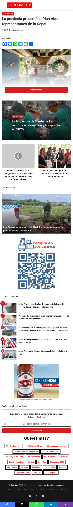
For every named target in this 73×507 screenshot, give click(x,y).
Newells (42, 489)
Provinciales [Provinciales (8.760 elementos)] (50, 467)
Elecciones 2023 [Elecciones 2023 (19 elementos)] (57, 462)
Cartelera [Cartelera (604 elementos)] (63, 457)
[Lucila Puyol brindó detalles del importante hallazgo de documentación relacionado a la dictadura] (9, 308)
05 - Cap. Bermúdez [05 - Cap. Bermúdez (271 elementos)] (50, 451)
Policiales (64, 489)
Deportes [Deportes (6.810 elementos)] (42, 462)
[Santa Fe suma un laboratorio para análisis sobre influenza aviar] (9, 355)
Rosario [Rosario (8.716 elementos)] (62, 467)
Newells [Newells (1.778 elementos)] (24, 467)
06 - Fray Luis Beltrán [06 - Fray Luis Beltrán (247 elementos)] (14, 457)
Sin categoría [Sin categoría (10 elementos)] (51, 473)
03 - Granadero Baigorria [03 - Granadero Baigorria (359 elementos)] (57, 446)
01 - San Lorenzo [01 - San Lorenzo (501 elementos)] (13, 446)
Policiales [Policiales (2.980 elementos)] (36, 467)
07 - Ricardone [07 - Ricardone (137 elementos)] (34, 457)
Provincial (25, 489)
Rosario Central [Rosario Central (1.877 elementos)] (22, 473)
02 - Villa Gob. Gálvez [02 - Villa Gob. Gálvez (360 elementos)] (33, 446)
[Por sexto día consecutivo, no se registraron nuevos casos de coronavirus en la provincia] (9, 320)
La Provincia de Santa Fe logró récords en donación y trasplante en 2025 (36, 125)
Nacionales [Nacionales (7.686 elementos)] (12, 467)
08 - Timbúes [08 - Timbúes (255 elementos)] (49, 457)
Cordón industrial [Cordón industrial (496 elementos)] (16, 462)
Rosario (8, 489)
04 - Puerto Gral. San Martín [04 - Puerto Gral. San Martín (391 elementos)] (26, 451)
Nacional (16, 489)
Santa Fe (34, 489)
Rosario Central (53, 489)
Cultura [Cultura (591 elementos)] (31, 462)
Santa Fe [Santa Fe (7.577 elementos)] (37, 473)
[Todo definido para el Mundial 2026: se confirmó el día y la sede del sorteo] (9, 343)
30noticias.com (30, 485)
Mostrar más (36, 90)
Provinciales (8, 14)
